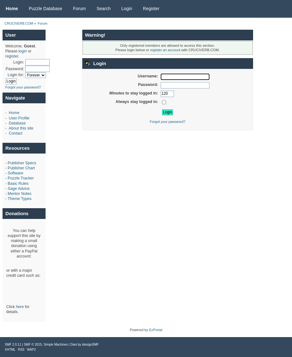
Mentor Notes (19, 193)
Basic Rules (18, 183)
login (22, 51)
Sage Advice (18, 188)
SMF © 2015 (33, 344)
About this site (21, 128)
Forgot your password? (23, 87)
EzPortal (155, 330)
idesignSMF (90, 344)
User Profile (19, 118)
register (11, 56)
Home (14, 113)
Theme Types (19, 199)
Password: (15, 69)
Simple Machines (56, 344)
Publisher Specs (22, 163)
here (20, 307)
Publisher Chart (21, 168)
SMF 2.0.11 (13, 344)
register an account (165, 50)
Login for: (16, 75)
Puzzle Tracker (21, 178)
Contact (15, 133)
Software (15, 173)
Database (17, 123)
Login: (18, 62)
